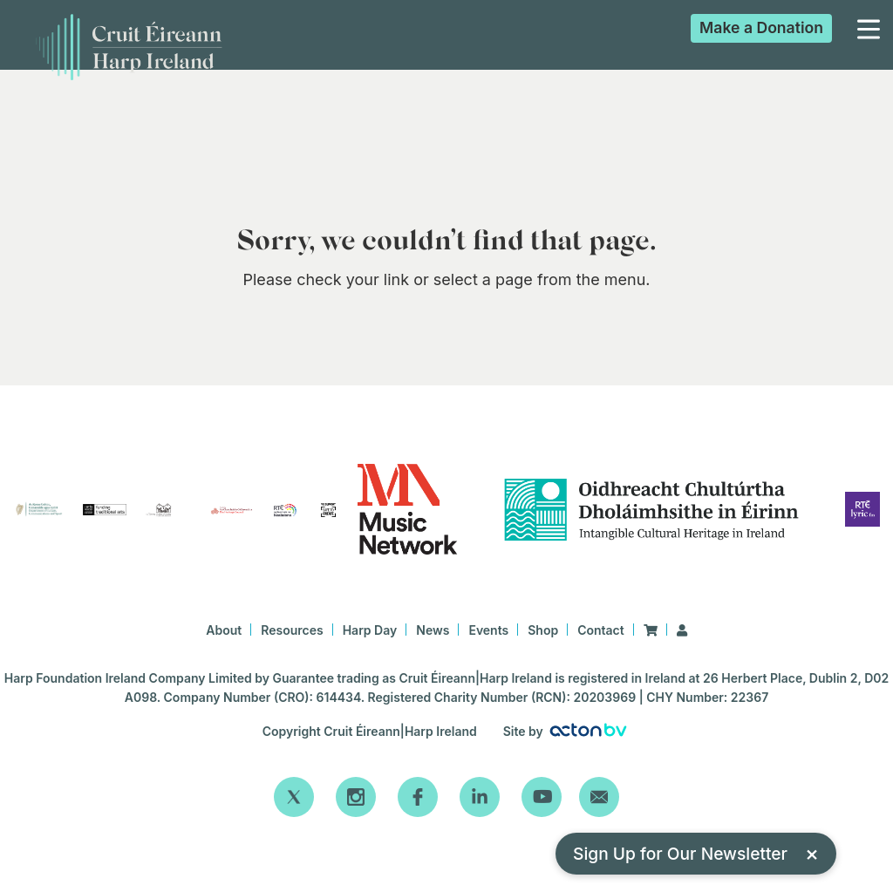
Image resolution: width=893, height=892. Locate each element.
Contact (600, 630)
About (224, 630)
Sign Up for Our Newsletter (696, 853)
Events (488, 630)
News (432, 630)
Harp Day (370, 630)
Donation (761, 27)
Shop (543, 630)
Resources (292, 630)
